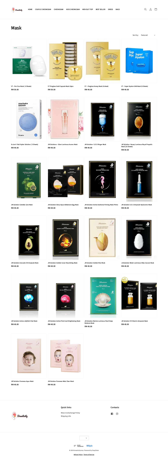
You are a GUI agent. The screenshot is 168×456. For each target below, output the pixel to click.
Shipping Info (66, 416)
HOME (30, 9)
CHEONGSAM (58, 9)
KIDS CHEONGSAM (73, 9)
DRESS (110, 9)
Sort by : (136, 35)
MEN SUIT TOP (87, 9)
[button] (145, 9)
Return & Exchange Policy (70, 413)
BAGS (118, 9)
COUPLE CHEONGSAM (43, 9)
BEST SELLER (100, 9)
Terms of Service (89, 454)
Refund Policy (78, 454)
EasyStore (95, 450)
